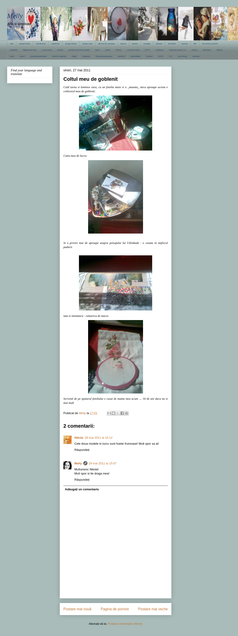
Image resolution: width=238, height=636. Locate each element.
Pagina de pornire (115, 609)
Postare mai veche (153, 609)
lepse (97, 50)
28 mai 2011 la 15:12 (98, 437)
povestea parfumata (38, 56)
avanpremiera (24, 44)
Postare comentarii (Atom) (125, 623)
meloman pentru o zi (177, 50)
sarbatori (121, 56)
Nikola (78, 437)
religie (74, 56)
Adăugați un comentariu (82, 489)
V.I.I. (171, 56)
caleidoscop (41, 44)
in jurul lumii (46, 50)
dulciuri (135, 44)
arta (11, 44)
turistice (149, 56)
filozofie (185, 44)
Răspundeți (81, 450)
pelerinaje (207, 50)
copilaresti (55, 44)
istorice (60, 50)
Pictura (219, 50)
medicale (159, 50)
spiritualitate (136, 56)
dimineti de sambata (106, 44)
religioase (86, 56)
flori (195, 44)
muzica (194, 50)
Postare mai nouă (77, 609)
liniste (107, 50)
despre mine (87, 44)
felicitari (159, 44)
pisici (12, 56)
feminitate (172, 44)
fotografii (13, 50)
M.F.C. (147, 50)
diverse (123, 44)
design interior (71, 44)
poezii (22, 56)
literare (118, 50)
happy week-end (29, 50)
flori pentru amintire (210, 44)
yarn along (182, 56)
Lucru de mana (133, 50)
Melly (15, 16)
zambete (196, 56)
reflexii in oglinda (59, 56)
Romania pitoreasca (104, 56)
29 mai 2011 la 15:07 (102, 463)
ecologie (146, 44)
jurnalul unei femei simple (79, 50)
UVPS (160, 56)
